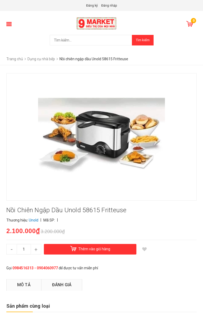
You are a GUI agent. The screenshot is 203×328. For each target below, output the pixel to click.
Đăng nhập (109, 5)
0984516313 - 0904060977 (35, 268)
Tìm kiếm (143, 40)
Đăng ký (92, 5)
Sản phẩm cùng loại (28, 306)
